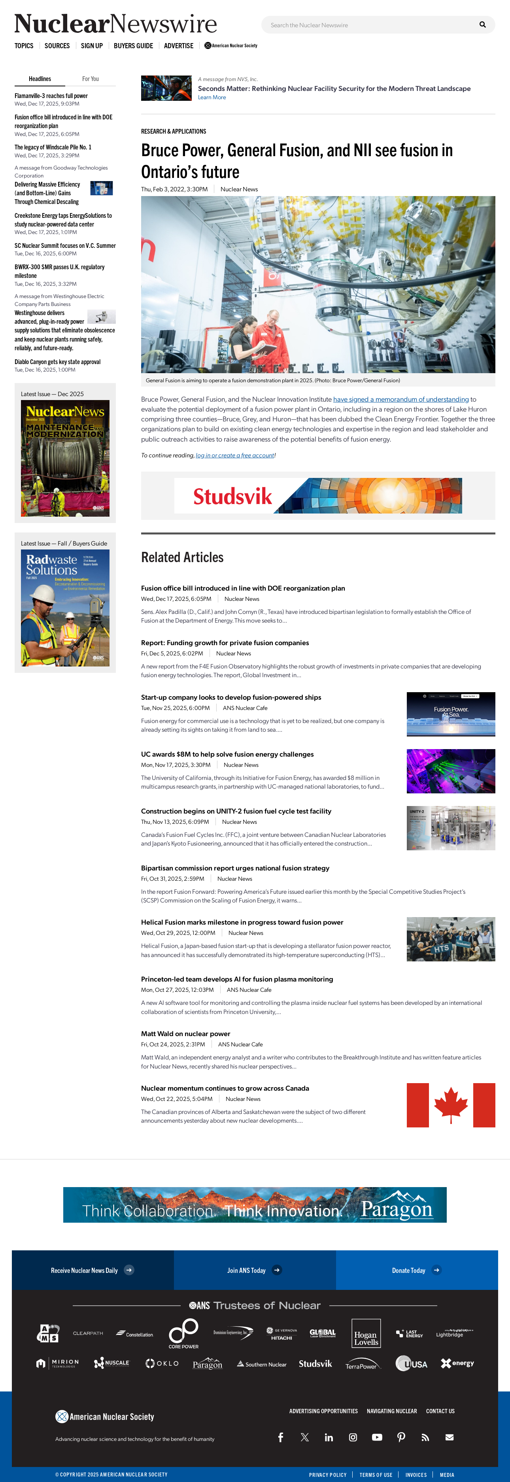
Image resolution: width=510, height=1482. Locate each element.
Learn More (212, 97)
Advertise (178, 45)
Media (447, 1474)
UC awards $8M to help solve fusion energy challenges (227, 753)
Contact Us (440, 1410)
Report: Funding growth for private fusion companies (225, 642)
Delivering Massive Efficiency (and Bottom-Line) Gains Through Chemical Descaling (47, 193)
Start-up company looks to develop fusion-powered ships (231, 696)
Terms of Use (376, 1474)
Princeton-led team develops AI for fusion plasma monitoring (237, 978)
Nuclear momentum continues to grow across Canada (225, 1087)
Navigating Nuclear (392, 1410)
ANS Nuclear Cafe (245, 708)
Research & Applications (173, 131)
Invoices (416, 1474)
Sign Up (92, 45)
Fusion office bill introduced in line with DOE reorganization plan (243, 587)
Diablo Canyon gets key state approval (57, 361)
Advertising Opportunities (323, 1410)
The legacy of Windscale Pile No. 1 (53, 147)
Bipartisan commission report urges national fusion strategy (235, 867)
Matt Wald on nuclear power (185, 1033)
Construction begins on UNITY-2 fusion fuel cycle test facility (236, 810)
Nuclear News (239, 189)
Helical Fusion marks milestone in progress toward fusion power (242, 921)
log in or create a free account (235, 455)
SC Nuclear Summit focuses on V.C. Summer (65, 245)
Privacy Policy (328, 1474)
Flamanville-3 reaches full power (51, 95)
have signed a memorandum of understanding (401, 398)
